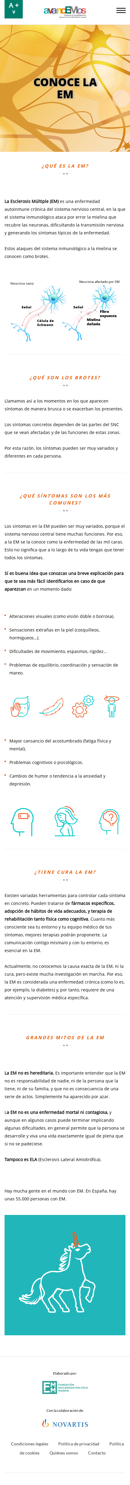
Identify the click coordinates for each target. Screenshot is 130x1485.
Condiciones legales (29, 1443)
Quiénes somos (64, 1452)
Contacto (97, 1452)
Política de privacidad (78, 1443)
